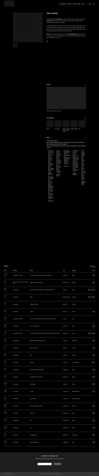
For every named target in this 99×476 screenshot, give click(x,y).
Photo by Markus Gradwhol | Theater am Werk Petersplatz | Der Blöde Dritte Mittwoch (66, 142)
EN (90, 3)
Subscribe (57, 464)
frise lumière (15, 275)
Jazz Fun (66, 166)
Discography (62, 3)
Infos (83, 3)
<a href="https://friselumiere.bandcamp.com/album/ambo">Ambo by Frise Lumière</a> (66, 58)
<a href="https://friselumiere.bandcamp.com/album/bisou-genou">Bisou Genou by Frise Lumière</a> (66, 76)
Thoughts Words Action (83, 183)
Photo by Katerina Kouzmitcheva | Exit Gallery (57, 144)
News (79, 3)
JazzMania (51, 200)
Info (93, 275)
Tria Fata (20, 275)
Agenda (75, 3)
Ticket (93, 289)
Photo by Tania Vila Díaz (52, 140)
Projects (69, 3)
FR (88, 3)
